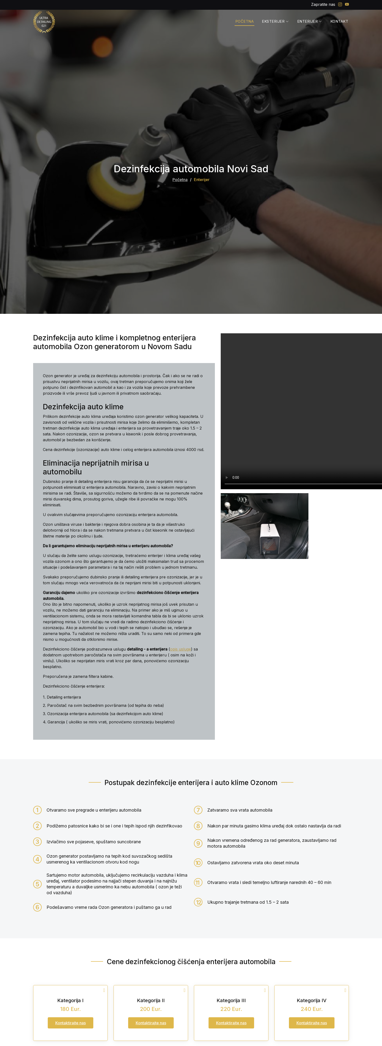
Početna (244, 21)
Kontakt (339, 21)
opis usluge (180, 649)
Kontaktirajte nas (70, 1022)
